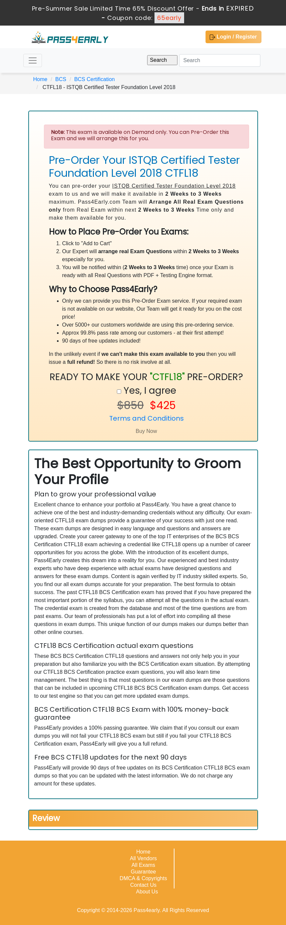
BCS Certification (94, 79)
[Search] (219, 60)
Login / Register (233, 37)
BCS (60, 79)
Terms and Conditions (146, 418)
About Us (147, 891)
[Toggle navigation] (32, 60)
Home (40, 79)
